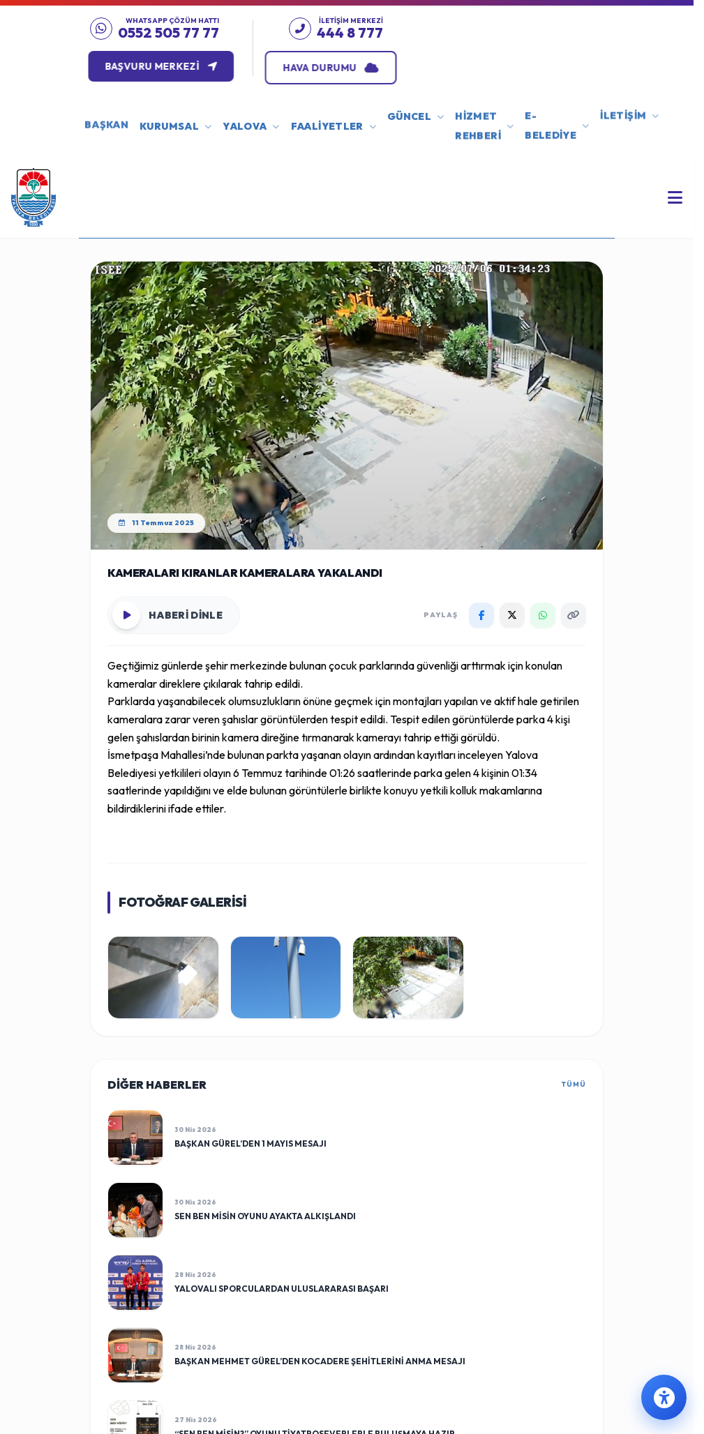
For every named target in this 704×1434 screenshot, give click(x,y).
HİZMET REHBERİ (484, 109)
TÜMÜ (574, 1084)
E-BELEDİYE (557, 105)
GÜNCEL (415, 107)
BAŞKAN (106, 104)
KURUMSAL (175, 122)
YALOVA (251, 120)
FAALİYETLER (333, 119)
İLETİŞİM (629, 98)
